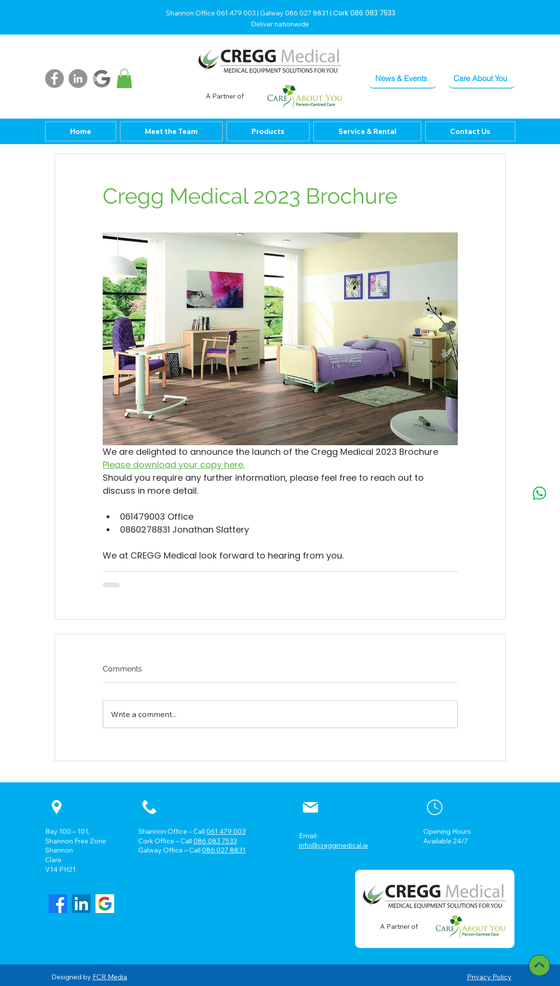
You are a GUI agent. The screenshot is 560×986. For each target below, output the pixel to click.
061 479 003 (226, 831)
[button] (124, 78)
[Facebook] (54, 78)
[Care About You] (481, 79)
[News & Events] (403, 79)
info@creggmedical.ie (333, 845)
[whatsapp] (539, 493)
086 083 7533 (215, 841)
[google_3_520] (104, 903)
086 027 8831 (224, 850)
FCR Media (110, 977)
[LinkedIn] (78, 78)
